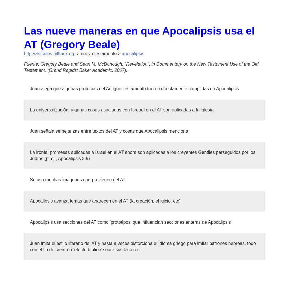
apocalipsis (133, 53)
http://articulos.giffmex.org (50, 53)
